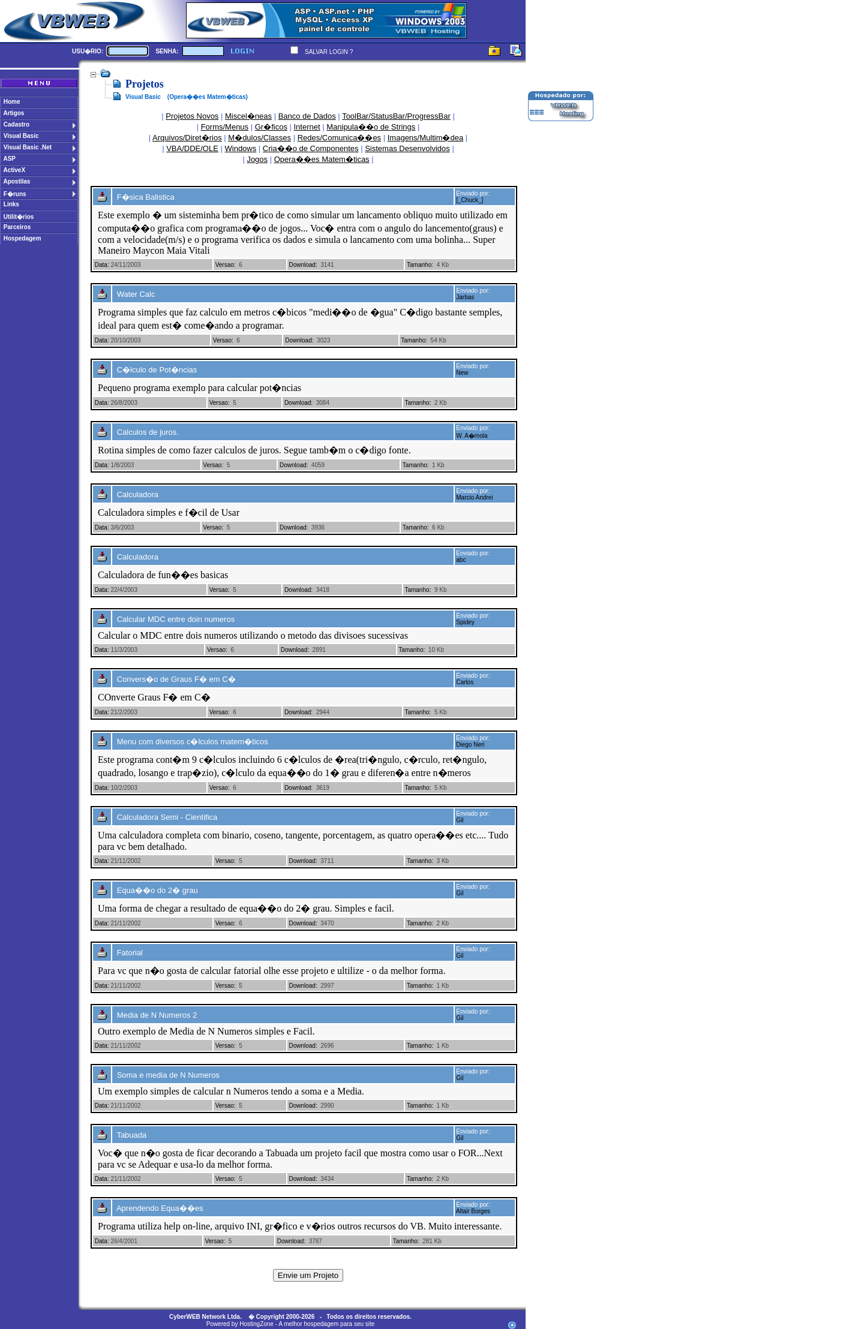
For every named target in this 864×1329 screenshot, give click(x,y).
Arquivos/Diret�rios (187, 137)
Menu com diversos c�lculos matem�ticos (192, 741)
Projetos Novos (192, 116)
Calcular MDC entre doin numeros (176, 619)
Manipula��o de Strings (370, 126)
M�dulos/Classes (259, 137)
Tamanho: (420, 264)
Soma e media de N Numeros (168, 1075)
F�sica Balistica (146, 197)
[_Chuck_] (469, 200)
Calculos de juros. (148, 432)
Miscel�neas (248, 116)
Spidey (465, 622)
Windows (241, 148)
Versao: (225, 264)
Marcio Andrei (474, 497)
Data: (102, 264)
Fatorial (130, 952)
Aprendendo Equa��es (159, 1208)
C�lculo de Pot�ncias (157, 369)
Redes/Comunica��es (339, 137)
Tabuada (131, 1134)
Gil (459, 820)
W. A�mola (471, 435)
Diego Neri (470, 744)
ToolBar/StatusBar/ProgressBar (396, 116)
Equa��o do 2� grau (157, 890)
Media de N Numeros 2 (157, 1015)
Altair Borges (473, 1211)
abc (461, 560)
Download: (303, 264)
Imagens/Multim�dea (425, 137)
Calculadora (137, 494)
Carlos (464, 682)
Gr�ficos (271, 126)
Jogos (257, 159)
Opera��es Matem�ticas (322, 159)
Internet (307, 126)
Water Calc (136, 294)
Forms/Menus (224, 126)
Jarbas (465, 297)
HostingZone (256, 1324)
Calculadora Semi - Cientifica (167, 817)
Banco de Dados (307, 116)
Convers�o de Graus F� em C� (176, 679)
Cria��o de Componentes (311, 148)
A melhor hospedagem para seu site (326, 1324)
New (462, 372)
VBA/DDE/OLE (192, 148)
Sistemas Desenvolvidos (407, 148)
